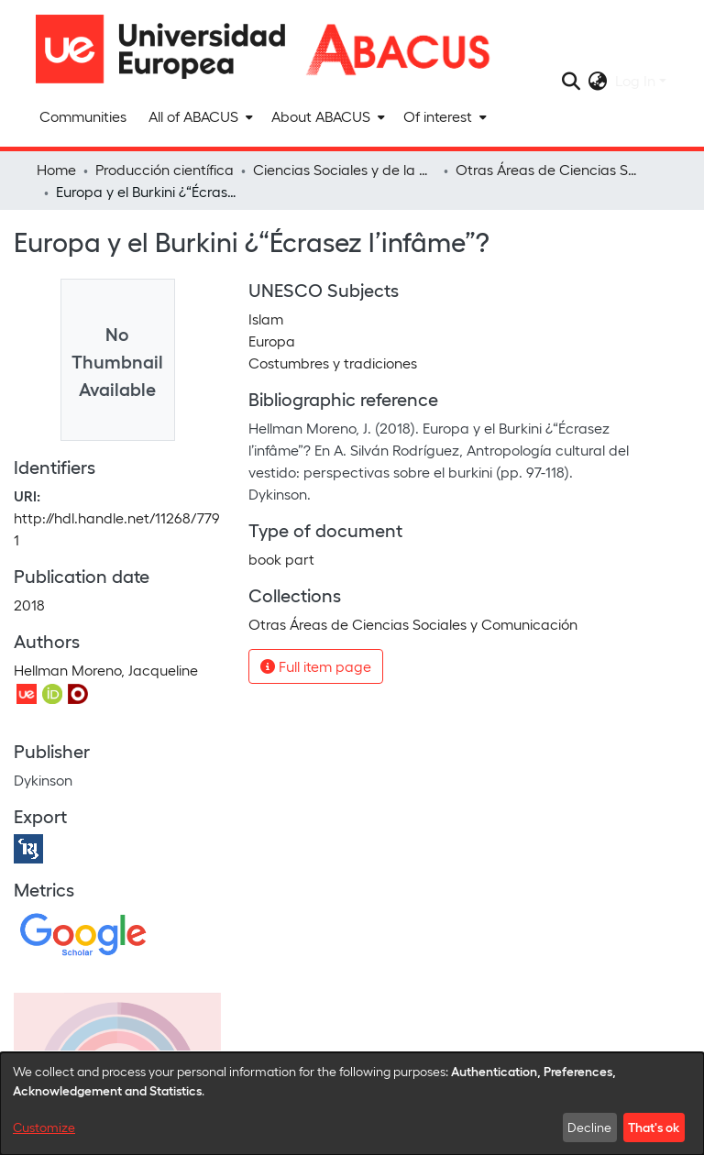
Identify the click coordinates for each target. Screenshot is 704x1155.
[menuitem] (199, 116)
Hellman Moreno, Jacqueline (106, 669)
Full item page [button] (315, 666)
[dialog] (352, 1103)
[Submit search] (571, 81)
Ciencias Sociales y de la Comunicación (344, 169)
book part (281, 558)
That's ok (653, 1126)
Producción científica (164, 169)
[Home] (169, 49)
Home (56, 169)
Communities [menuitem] (82, 116)
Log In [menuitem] (635, 80)
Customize (44, 1127)
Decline (589, 1127)
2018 (29, 604)
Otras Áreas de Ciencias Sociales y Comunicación (547, 169)
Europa (271, 340)
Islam (265, 318)
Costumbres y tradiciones (332, 362)
